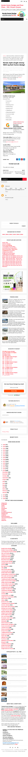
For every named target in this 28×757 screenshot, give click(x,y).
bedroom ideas (5, 604)
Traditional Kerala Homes (8, 581)
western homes (5, 622)
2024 (4, 451)
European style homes (7, 620)
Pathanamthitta (5, 519)
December (5, 474)
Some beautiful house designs (14, 673)
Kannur (3, 509)
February (5, 493)
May (4, 487)
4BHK (14, 237)
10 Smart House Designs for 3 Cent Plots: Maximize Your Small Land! (16, 340)
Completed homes (6, 590)
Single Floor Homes (13, 72)
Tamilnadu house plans (8, 257)
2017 (4, 464)
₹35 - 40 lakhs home (7, 362)
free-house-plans (6, 572)
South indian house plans (8, 586)
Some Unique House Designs (14, 679)
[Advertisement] (14, 39)
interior (3, 567)
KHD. (9, 753)
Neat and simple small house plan (16, 330)
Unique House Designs (7, 594)
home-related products (7, 713)
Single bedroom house (7, 651)
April (4, 489)
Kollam (3, 512)
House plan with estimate (8, 609)
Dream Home (4, 633)
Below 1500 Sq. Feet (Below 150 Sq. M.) (12, 260)
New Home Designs (6, 580)
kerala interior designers (7, 627)
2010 (4, 499)
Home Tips (5, 245)
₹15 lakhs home (6, 356)
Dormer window (5, 607)
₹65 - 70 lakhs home (7, 368)
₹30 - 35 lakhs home (7, 360)
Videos (3, 602)
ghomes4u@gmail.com (12, 144)
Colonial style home (6, 573)
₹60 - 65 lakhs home (7, 367)
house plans (8, 253)
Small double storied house (8, 577)
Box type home (5, 568)
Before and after (5, 649)
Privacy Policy (5, 434)
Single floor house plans (8, 255)
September (5, 480)
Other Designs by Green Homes (18, 125)
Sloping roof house (6, 557)
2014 (4, 469)
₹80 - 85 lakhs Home (7, 372)
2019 (4, 460)
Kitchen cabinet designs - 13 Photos (15, 695)
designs (6, 246)
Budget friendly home (7, 591)
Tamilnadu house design (7, 606)
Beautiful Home (5, 562)
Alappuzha (4, 505)
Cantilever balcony (6, 646)
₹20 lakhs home (6, 358)
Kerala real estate (6, 648)
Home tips (4, 638)
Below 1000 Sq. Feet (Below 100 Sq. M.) (12, 258)
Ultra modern (4, 601)
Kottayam (3, 513)
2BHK (7, 237)
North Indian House (6, 617)
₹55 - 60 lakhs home (7, 366)
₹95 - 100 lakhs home (7, 376)
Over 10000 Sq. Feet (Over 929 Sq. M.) (12, 268)
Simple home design (6, 615)
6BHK (21, 237)
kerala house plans (6, 636)
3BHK (10, 237)
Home (4, 56)
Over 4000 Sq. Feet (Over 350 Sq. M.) (12, 265)
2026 (4, 447)
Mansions (4, 269)
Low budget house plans (8, 249)
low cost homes (5, 619)
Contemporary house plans (9, 250)
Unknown (7, 188)
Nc (6, 198)
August (4, 482)
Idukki (2, 508)
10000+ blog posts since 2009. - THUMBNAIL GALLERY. (14, 752)
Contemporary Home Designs (9, 554)
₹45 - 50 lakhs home (7, 363)
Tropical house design (7, 612)
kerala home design (19, 56)
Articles (3, 596)
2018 (4, 462)
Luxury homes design (7, 564)
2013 (4, 471)
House (7, 248)
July (3, 484)
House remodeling (6, 631)
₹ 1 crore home (6, 378)
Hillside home (5, 640)
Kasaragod (4, 511)
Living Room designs (6, 593)
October (5, 478)
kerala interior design (7, 588)
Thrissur (3, 521)
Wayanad (3, 523)
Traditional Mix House (7, 635)
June (4, 486)
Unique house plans (7, 254)
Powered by (14, 397)
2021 (4, 456)
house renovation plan (7, 628)
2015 (4, 467)
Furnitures (4, 641)
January (5, 495)
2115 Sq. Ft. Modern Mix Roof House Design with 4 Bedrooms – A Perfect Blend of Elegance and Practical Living (16, 304)
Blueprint (4, 644)
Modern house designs (7, 552)
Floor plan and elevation (7, 578)
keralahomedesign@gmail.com (11, 745)
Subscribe (14, 393)
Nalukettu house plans (7, 643)
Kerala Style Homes (15, 57)
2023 (4, 452)
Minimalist (4, 623)
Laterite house (5, 630)
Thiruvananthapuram (6, 520)
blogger (24, 181)
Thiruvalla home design (14, 59)
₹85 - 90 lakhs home (7, 374)
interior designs (9, 711)
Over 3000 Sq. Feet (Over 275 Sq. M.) (11, 264)
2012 (4, 473)
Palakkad (3, 517)
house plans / (9, 252)
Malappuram (4, 516)
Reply (7, 194)
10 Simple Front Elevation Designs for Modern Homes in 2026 (16, 314)
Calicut (9, 515)
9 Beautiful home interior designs (15, 668)
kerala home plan (7, 57)
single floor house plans (7, 599)
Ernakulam (4, 507)
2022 (4, 454)
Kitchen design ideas (7, 614)
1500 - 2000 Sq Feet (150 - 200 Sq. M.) (12, 261)
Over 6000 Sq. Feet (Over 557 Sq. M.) (11, 266)
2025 (4, 449)
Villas (2, 570)
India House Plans (10, 56)
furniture (15, 711)
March (4, 491)
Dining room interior (6, 610)
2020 (4, 458)
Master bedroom (5, 625)
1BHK (3, 237)
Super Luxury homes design (8, 583)
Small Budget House (6, 565)
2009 (4, 501)
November (5, 476)
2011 (4, 497)
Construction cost (6, 598)
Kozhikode (4, 515)
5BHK (18, 237)
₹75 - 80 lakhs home (7, 371)
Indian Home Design (6, 585)
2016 (4, 465)
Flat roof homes (5, 556)
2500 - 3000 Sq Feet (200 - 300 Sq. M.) (12, 262)
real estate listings (16, 718)
